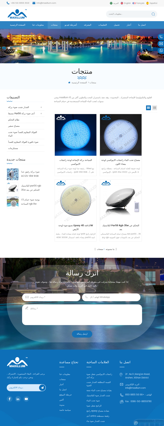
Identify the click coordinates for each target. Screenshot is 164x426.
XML (145, 419)
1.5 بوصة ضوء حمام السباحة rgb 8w (30, 205)
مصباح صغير (14, 126)
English (127, 3)
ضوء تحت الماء (93, 383)
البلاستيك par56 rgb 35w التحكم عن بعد (31, 191)
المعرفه (87, 25)
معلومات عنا (38, 25)
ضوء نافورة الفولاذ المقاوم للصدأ (20, 143)
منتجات (54, 25)
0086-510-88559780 (141, 383)
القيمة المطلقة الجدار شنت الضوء (98, 367)
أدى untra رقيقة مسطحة (97, 399)
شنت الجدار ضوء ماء (95, 404)
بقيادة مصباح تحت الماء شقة (99, 373)
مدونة (61, 386)
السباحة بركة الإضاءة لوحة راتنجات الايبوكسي (71, 151)
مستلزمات (13, 152)
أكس (61, 381)
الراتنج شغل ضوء (94, 389)
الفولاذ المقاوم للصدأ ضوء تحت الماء (22, 134)
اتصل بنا (142, 25)
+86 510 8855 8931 (20, 3)
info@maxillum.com (46, 3)
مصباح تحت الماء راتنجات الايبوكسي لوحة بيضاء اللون (105, 151)
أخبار (129, 25)
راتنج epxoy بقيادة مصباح (97, 394)
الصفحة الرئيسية (17, 25)
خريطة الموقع (65, 376)
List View (154, 107)
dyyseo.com (120, 419)
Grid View (148, 107)
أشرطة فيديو (71, 25)
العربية (116, 3)
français (140, 3)
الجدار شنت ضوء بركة (18, 107)
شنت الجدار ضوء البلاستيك (98, 378)
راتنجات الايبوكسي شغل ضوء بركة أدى (99, 359)
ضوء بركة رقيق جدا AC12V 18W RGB (30, 177)
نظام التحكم (14, 120)
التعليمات (102, 25)
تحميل (117, 25)
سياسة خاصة (65, 391)
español (153, 3)
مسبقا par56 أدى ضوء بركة (21, 113)
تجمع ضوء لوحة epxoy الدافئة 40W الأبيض (140, 151)
